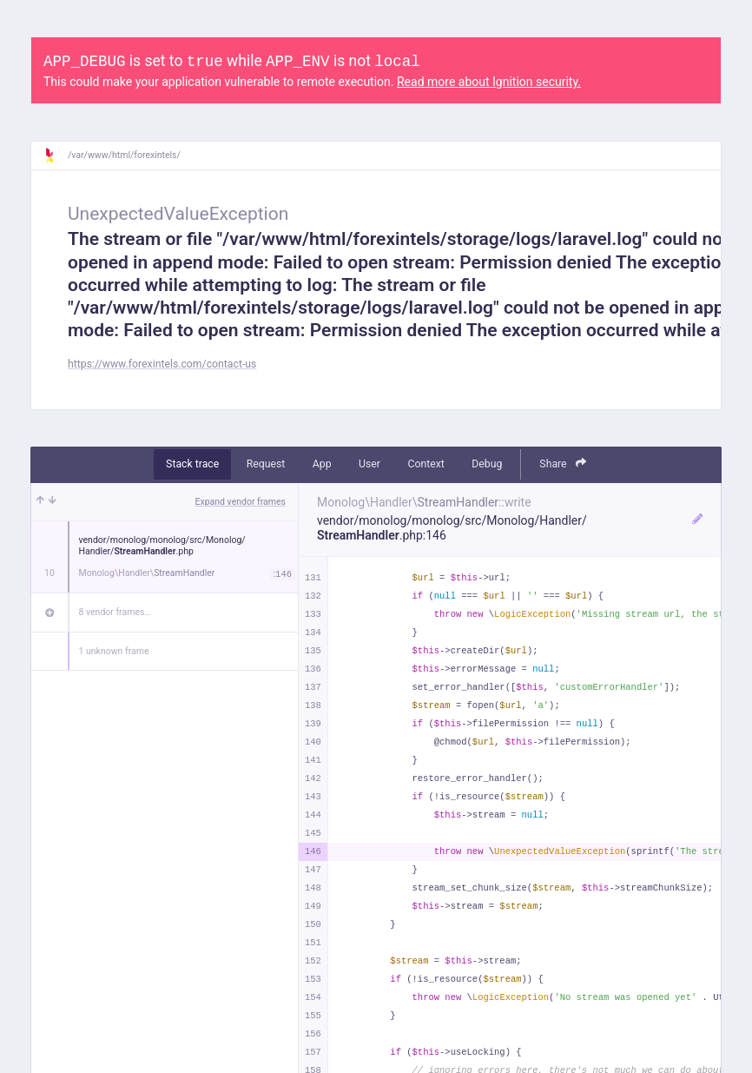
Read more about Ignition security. (489, 82)
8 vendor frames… (115, 612)
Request (266, 464)
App (322, 464)
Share (562, 463)
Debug (487, 464)
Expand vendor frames (240, 501)
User (369, 464)
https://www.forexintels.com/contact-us (162, 364)
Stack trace (192, 464)
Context (425, 464)
